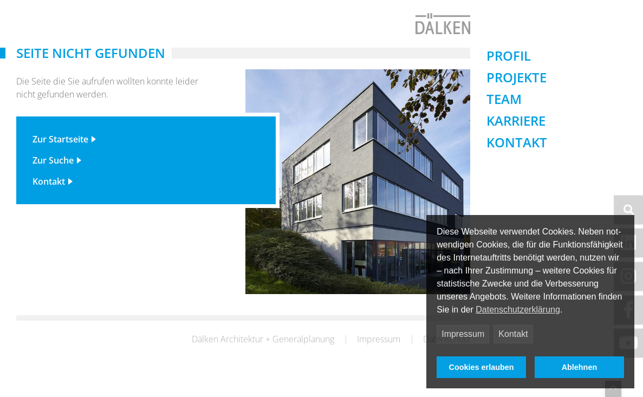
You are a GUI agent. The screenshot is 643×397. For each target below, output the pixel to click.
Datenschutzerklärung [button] (518, 309)
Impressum (462, 334)
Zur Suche (53, 174)
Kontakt (513, 334)
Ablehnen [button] (579, 367)
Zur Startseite (60, 153)
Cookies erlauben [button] (481, 367)
